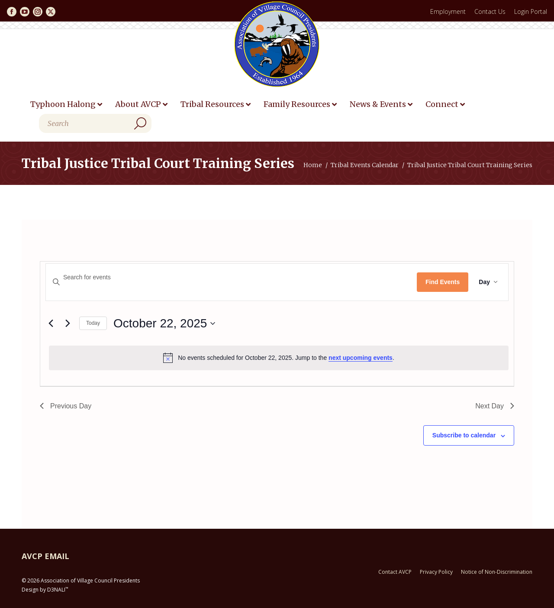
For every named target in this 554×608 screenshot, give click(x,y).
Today (93, 323)
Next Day (494, 406)
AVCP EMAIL (45, 556)
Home (312, 165)
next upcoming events (361, 357)
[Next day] (67, 323)
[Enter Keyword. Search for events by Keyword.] (231, 277)
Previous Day (65, 406)
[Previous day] (50, 323)
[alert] (279, 358)
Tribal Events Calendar (365, 165)
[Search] (95, 123)
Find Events (442, 281)
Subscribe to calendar (464, 435)
